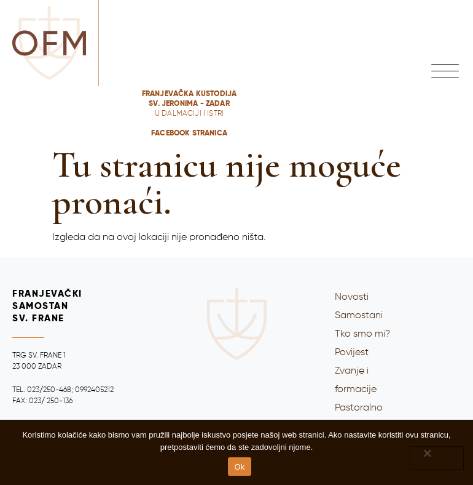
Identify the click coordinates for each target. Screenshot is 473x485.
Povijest (352, 353)
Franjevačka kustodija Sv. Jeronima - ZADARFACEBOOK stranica (189, 113)
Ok (239, 466)
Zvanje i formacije (356, 380)
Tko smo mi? (362, 334)
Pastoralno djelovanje (359, 417)
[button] (445, 71)
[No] (437, 458)
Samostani (359, 316)
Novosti (352, 297)
